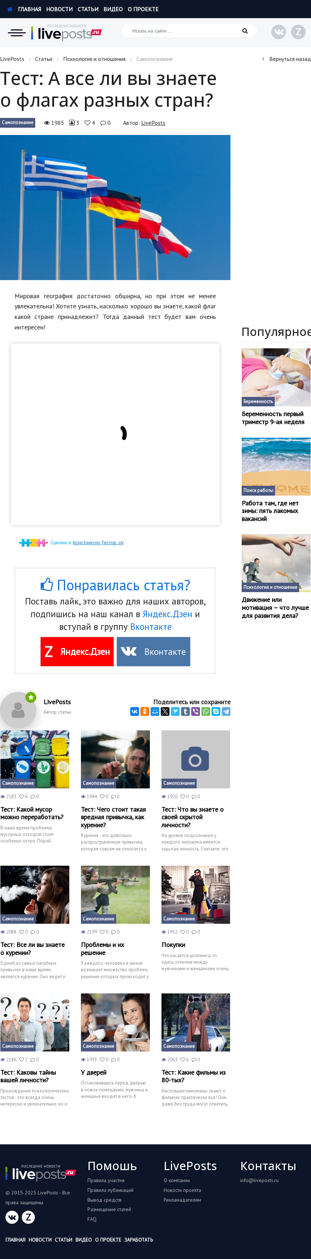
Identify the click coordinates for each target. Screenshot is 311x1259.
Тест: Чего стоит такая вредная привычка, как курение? (113, 817)
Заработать (138, 1240)
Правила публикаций (110, 1190)
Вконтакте (151, 626)
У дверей (93, 1072)
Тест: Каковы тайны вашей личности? (28, 1076)
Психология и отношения (94, 58)
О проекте (143, 9)
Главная (24, 9)
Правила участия (105, 1180)
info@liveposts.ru (259, 1180)
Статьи (88, 9)
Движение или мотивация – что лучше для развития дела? (275, 607)
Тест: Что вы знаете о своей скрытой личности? (192, 817)
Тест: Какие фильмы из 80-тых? (193, 1076)
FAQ (92, 1219)
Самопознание (17, 122)
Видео (113, 9)
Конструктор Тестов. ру (98, 542)
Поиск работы (258, 490)
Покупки (173, 945)
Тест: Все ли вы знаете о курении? (32, 948)
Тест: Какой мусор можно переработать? (32, 813)
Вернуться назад (286, 58)
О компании (177, 1180)
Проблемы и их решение (102, 948)
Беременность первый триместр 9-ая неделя (273, 418)
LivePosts (12, 58)
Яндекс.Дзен (167, 614)
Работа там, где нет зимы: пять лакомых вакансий (270, 511)
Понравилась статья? (115, 584)
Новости (59, 9)
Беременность (258, 401)
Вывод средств (104, 1200)
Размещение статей (109, 1209)
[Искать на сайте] (189, 30)
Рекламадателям (182, 1200)
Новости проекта (182, 1190)
